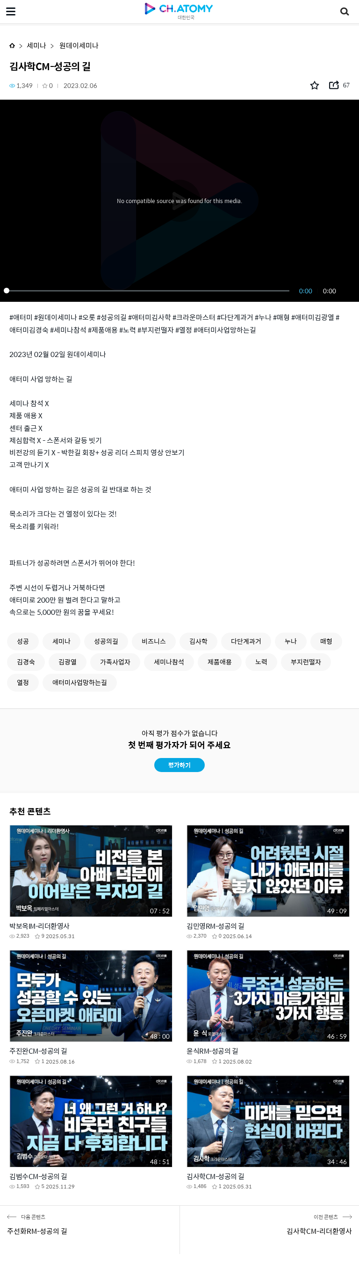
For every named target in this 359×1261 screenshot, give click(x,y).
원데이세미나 (78, 45)
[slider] (148, 290)
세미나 (36, 45)
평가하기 (179, 765)
